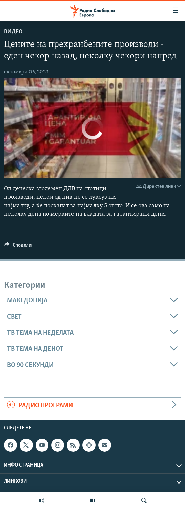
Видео (13, 32)
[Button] (18, 246)
